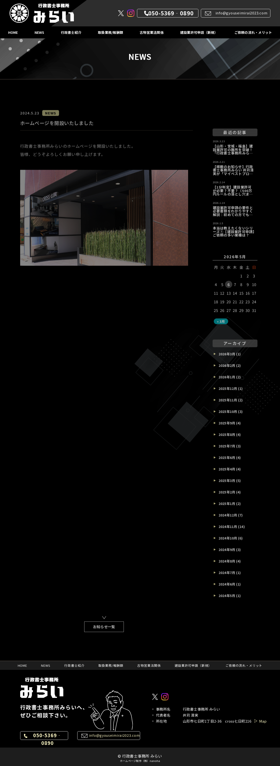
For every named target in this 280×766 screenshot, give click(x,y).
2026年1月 (227, 380)
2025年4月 (227, 472)
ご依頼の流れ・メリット (253, 32)
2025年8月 (227, 437)
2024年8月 (227, 564)
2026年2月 (227, 368)
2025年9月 (227, 426)
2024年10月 (228, 541)
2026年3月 (227, 357)
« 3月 (221, 324)
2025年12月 (228, 391)
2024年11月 (228, 529)
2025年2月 (227, 495)
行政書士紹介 (71, 32)
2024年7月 (227, 575)
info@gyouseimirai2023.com (241, 12)
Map (263, 721)
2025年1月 (227, 506)
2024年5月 (227, 598)
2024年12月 (228, 518)
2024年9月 (227, 552)
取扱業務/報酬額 (110, 32)
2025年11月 (228, 403)
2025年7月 (227, 449)
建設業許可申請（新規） (199, 32)
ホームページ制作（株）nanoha (140, 761)
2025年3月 (227, 483)
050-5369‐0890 (171, 13)
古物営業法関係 (152, 32)
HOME (13, 32)
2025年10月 (228, 414)
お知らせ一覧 (104, 629)
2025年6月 (227, 460)
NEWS (39, 32)
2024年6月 (227, 587)
